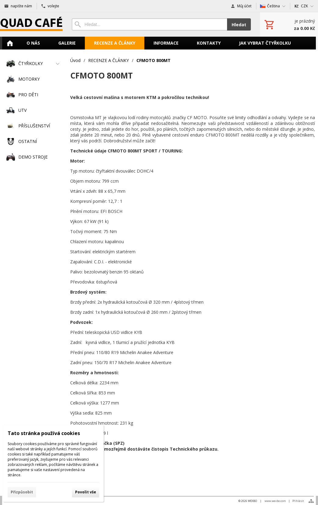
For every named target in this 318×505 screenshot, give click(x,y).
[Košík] (289, 24)
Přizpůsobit (22, 492)
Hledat (239, 24)
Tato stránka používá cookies (44, 433)
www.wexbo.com (275, 501)
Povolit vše (85, 492)
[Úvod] (31, 24)
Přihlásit (298, 501)
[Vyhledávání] (149, 24)
